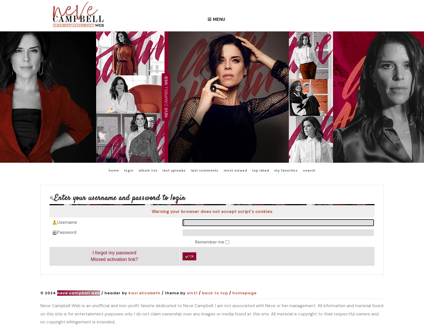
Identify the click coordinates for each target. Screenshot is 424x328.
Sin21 (192, 293)
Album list (148, 170)
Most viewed (235, 170)
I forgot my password (114, 252)
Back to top (215, 293)
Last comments (205, 170)
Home (114, 170)
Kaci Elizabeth (144, 293)
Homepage (244, 293)
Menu (219, 19)
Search (309, 170)
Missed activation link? (114, 259)
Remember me (210, 242)
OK (189, 256)
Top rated (260, 170)
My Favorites (286, 170)
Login (129, 170)
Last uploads (174, 170)
